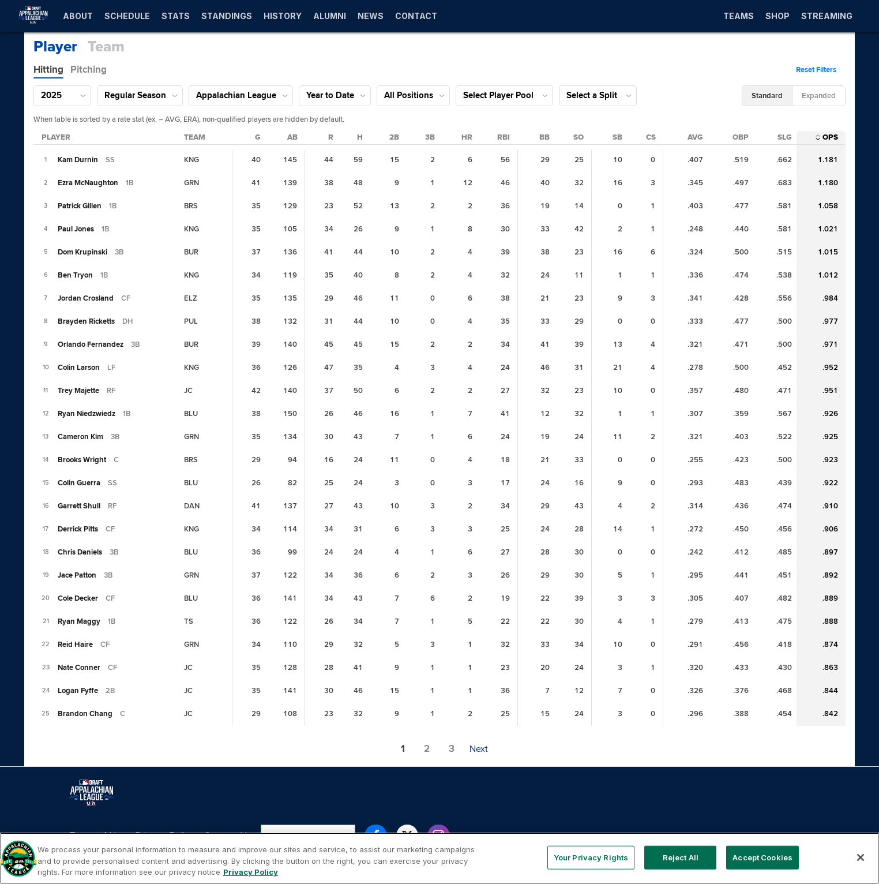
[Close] (860, 863)
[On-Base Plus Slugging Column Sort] (830, 137)
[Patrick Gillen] (80, 206)
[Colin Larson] (79, 367)
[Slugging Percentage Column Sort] (784, 137)
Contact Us (227, 835)
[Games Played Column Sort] (258, 137)
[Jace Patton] (77, 575)
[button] (819, 69)
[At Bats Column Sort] (292, 137)
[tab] (48, 69)
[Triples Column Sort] (430, 137)
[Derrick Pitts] (78, 529)
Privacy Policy (165, 835)
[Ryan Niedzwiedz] (86, 413)
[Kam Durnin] (78, 159)
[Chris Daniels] (80, 552)
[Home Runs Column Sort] (467, 137)
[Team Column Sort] (195, 137)
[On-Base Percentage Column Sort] (740, 137)
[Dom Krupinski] (82, 252)
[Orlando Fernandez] (90, 344)
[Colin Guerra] (79, 483)
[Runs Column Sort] (331, 137)
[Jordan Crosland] (86, 298)
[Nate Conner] (79, 667)
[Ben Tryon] (75, 275)
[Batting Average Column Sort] (695, 137)
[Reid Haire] (75, 644)
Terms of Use (97, 835)
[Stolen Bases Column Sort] (617, 137)
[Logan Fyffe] (78, 690)
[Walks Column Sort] (544, 137)
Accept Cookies (762, 863)
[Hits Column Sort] (360, 137)
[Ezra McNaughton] (88, 183)
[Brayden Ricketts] (86, 321)
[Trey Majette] (78, 390)
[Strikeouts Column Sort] (578, 137)
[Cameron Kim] (80, 436)
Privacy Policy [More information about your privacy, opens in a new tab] (250, 878)
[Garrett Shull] (79, 506)
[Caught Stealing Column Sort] (651, 137)
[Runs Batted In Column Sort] (503, 137)
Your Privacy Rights (308, 835)
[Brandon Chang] (85, 713)
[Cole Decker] (78, 598)
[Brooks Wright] (82, 460)
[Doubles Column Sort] (394, 137)
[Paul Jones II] (76, 229)
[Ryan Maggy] (79, 621)
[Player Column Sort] (56, 137)
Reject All (680, 863)
